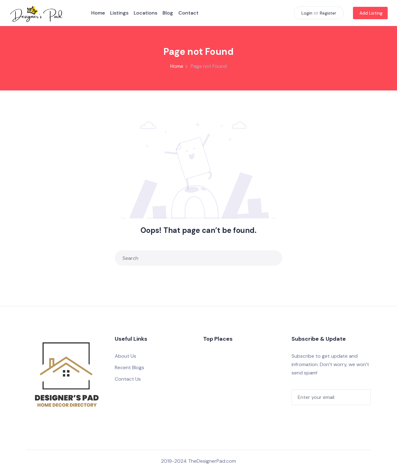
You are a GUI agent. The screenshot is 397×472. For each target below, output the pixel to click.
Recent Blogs (129, 367)
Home (99, 13)
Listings (120, 13)
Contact (189, 13)
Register (328, 13)
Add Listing (370, 13)
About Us (125, 356)
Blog (168, 13)
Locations (146, 13)
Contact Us (128, 379)
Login (306, 13)
